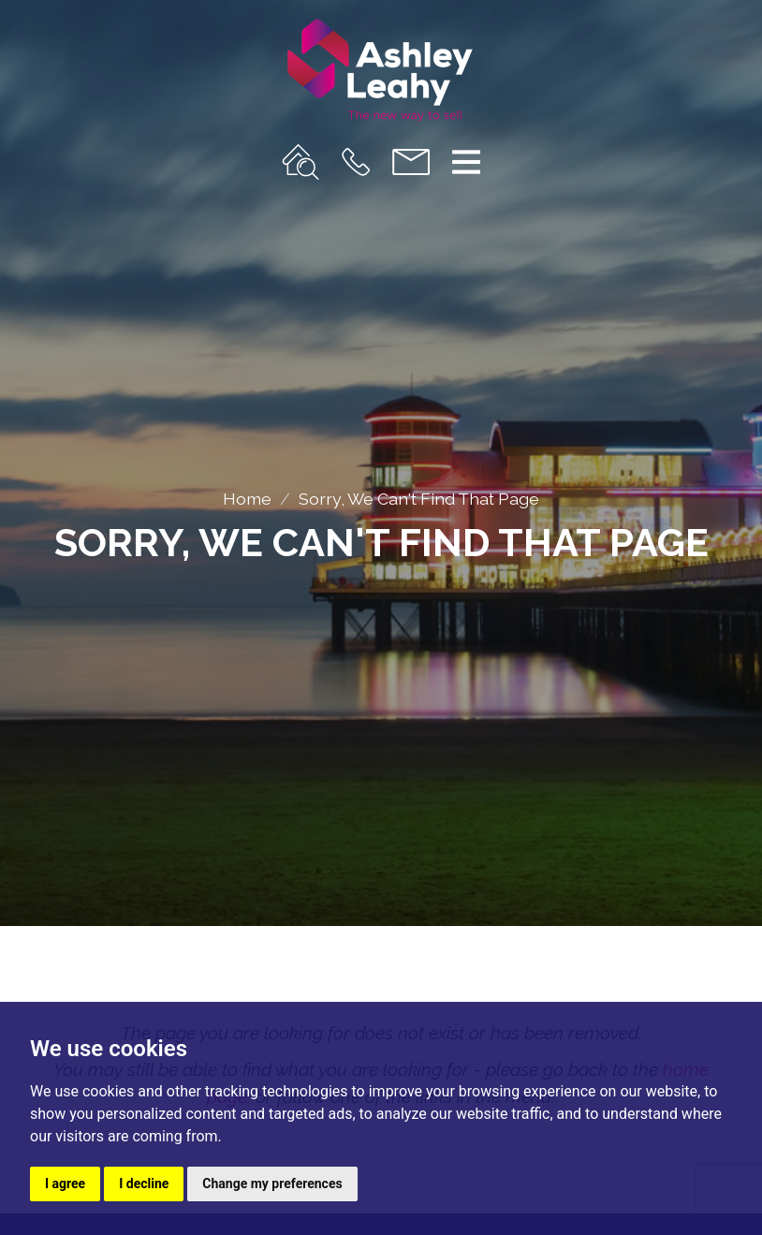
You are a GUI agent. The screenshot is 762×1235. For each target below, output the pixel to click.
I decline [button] (144, 1183)
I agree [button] (65, 1183)
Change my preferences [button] (272, 1183)
